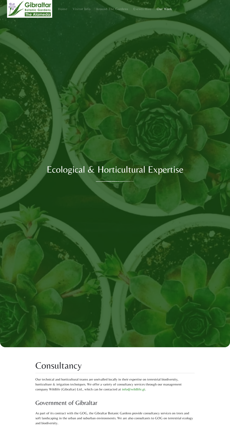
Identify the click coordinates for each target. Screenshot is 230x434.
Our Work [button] (164, 9)
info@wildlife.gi (133, 389)
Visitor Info (82, 9)
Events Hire (142, 9)
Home (62, 9)
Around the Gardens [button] (112, 9)
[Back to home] (29, 9)
